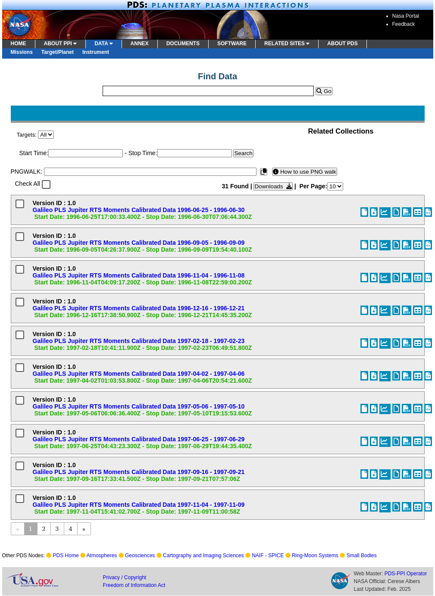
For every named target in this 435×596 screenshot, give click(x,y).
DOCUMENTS (183, 44)
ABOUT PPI (60, 44)
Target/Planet (57, 52)
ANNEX (140, 44)
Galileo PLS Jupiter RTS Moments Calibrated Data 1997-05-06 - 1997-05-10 (139, 406)
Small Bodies (362, 555)
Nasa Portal (405, 16)
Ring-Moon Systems (315, 555)
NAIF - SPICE (268, 555)
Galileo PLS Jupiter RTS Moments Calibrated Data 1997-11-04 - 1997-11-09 (139, 504)
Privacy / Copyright (125, 577)
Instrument (95, 52)
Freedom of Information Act (134, 585)
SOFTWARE (232, 44)
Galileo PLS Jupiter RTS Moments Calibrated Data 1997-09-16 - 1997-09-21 (139, 471)
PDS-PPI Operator (406, 574)
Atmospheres (102, 555)
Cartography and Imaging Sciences (203, 555)
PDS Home (66, 555)
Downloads (272, 186)
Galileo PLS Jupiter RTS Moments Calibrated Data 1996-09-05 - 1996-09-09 (139, 242)
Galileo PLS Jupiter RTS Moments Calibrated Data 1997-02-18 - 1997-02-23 (139, 340)
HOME (18, 44)
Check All (27, 183)
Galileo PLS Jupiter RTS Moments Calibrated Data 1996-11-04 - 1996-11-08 (139, 275)
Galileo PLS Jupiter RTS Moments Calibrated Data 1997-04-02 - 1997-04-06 (139, 373)
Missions (22, 52)
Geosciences (140, 555)
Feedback (403, 24)
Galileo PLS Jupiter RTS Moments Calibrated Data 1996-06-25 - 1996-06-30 (139, 209)
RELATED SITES (287, 44)
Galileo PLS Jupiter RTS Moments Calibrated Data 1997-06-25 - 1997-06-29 (139, 439)
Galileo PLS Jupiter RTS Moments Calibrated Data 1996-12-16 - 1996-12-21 (139, 308)
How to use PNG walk (304, 172)
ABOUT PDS (342, 44)
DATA (103, 44)
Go (323, 91)
